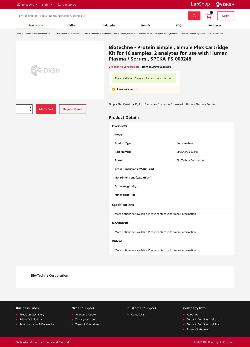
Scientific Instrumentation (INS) (38, 33)
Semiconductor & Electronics (37, 324)
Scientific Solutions (31, 319)
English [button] (45, 4)
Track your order (85, 319)
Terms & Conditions (87, 324)
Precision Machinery (32, 314)
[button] (27, 5)
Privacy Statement (198, 329)
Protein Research (91, 33)
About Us (192, 314)
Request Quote (72, 109)
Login (225, 15)
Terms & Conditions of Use (203, 319)
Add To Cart (46, 109)
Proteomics (75, 33)
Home (18, 33)
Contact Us (137, 314)
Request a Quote (85, 314)
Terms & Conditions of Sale (203, 324)
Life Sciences (61, 33)
